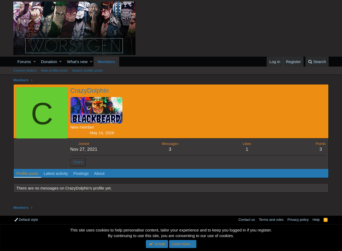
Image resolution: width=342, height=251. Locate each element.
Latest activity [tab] (56, 173)
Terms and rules (271, 220)
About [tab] (99, 173)
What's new (77, 61)
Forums (24, 61)
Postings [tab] (81, 173)
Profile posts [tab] (27, 173)
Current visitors (25, 70)
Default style (26, 220)
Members (106, 61)
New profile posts (54, 70)
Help (316, 220)
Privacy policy (298, 220)
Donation (49, 61)
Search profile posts (87, 70)
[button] (34, 62)
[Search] (317, 62)
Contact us (246, 220)
